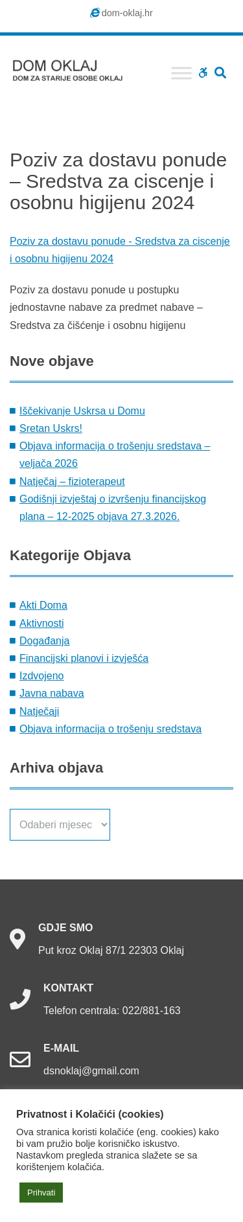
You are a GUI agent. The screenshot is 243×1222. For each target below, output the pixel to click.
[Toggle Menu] (181, 73)
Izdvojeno (41, 675)
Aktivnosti (41, 623)
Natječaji (39, 711)
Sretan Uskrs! (50, 428)
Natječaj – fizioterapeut (72, 481)
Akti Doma (43, 605)
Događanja (44, 640)
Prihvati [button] (41, 1192)
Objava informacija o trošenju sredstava (110, 728)
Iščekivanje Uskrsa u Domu (82, 410)
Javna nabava (51, 693)
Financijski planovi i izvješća (83, 658)
